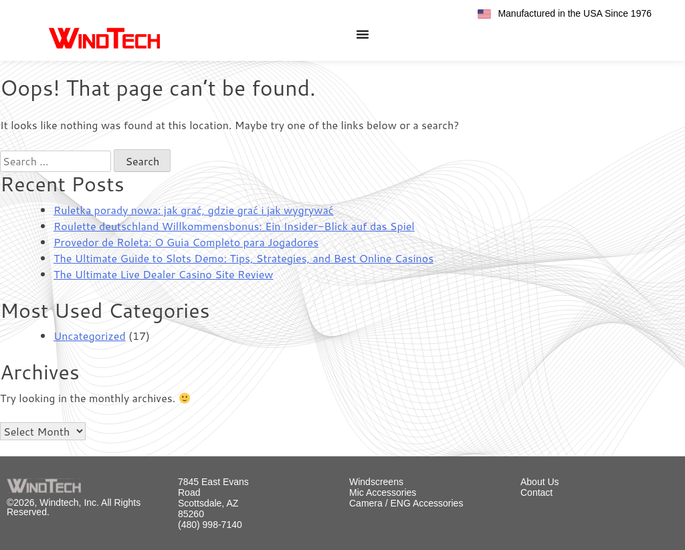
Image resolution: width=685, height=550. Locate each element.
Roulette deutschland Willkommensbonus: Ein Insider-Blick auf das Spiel (234, 226)
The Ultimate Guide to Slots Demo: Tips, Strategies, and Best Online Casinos (243, 258)
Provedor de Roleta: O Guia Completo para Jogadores (186, 242)
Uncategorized (90, 335)
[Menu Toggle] (362, 34)
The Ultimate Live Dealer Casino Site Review (163, 274)
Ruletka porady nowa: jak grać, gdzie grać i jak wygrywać (194, 209)
